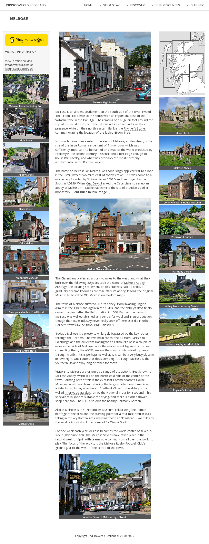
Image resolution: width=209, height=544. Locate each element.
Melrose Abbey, (66, 376)
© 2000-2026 (125, 536)
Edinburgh (62, 342)
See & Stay (111, 5)
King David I (94, 183)
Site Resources (168, 5)
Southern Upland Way (70, 363)
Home (88, 5)
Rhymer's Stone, (135, 128)
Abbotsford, (79, 422)
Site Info (198, 5)
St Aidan (92, 179)
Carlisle (136, 338)
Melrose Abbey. (134, 282)
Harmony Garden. (129, 401)
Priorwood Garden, (78, 392)
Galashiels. (107, 325)
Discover (137, 5)
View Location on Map (18, 61)
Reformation (98, 312)
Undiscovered (25, 5)
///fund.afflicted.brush (19, 68)
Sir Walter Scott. (117, 422)
